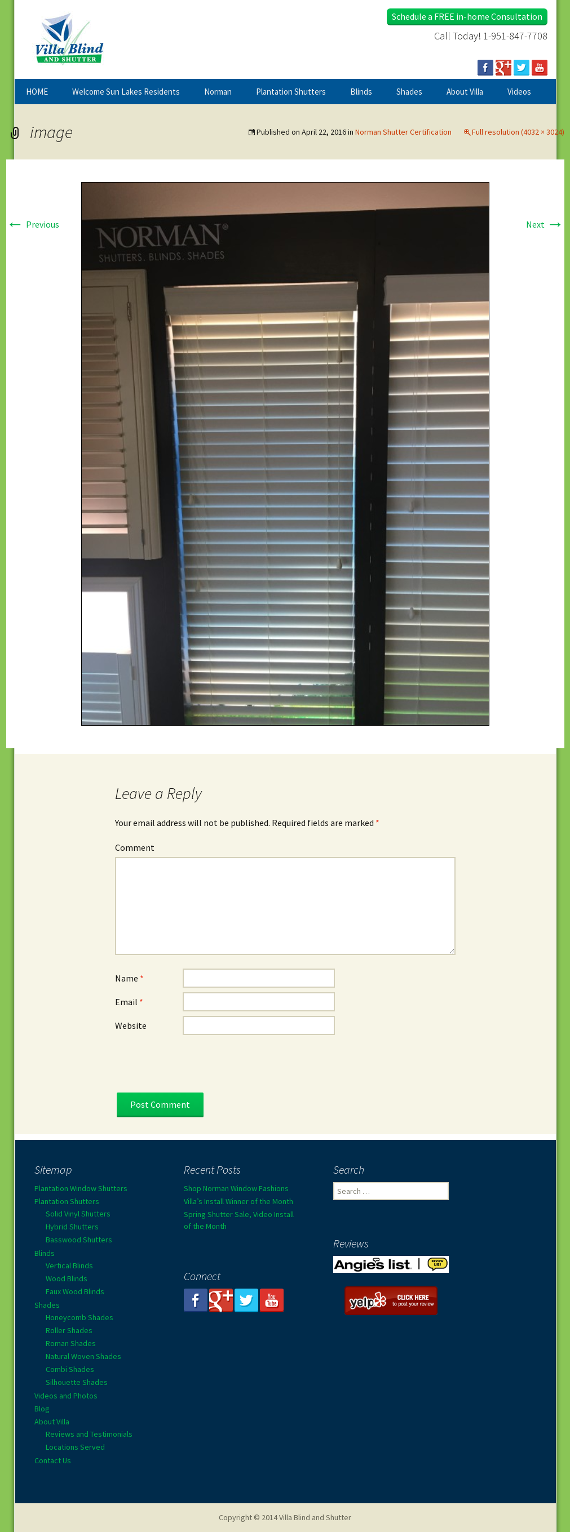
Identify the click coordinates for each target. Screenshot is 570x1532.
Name (129, 978)
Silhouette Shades (77, 1382)
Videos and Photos (66, 1396)
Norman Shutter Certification (403, 132)
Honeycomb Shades (79, 1317)
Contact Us (52, 1460)
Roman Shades (71, 1343)
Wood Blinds (66, 1278)
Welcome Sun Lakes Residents (126, 91)
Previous (32, 224)
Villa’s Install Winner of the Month (238, 1201)
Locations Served (75, 1447)
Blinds (361, 91)
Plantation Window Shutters (80, 1188)
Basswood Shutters (79, 1240)
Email (129, 1001)
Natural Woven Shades (83, 1356)
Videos (519, 91)
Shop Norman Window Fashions (236, 1188)
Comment (134, 847)
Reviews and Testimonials (89, 1434)
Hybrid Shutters (72, 1227)
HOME (37, 91)
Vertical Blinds (69, 1265)
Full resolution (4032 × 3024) (518, 132)
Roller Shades (69, 1330)
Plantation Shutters (291, 91)
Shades (409, 91)
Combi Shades (70, 1369)
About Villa (465, 91)
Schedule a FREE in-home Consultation (467, 16)
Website (131, 1025)
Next (545, 224)
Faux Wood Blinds (75, 1291)
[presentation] (200, 1071)
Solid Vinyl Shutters (78, 1214)
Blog (42, 1409)
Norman (218, 91)
